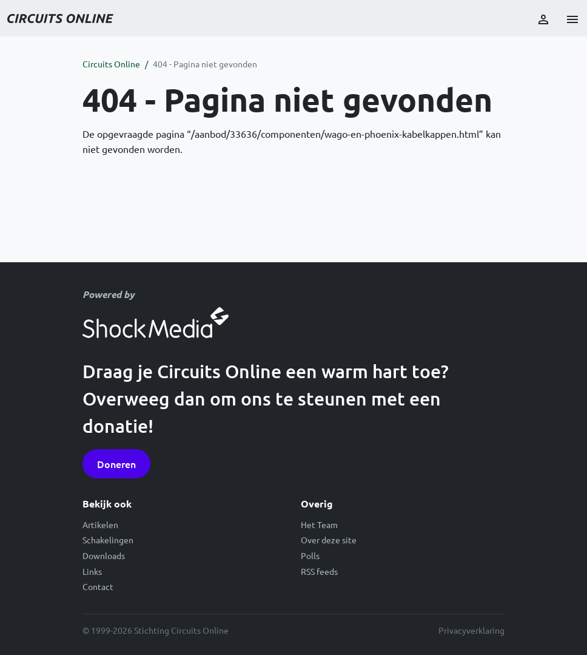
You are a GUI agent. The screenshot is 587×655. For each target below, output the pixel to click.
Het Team (319, 524)
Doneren (116, 463)
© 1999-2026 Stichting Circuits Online (155, 630)
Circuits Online (111, 63)
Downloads (103, 555)
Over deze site (329, 539)
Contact (97, 586)
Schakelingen (107, 539)
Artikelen (100, 524)
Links (92, 571)
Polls (310, 555)
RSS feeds (319, 571)
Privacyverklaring (471, 630)
